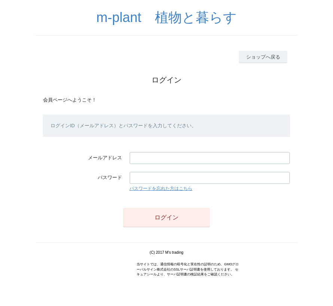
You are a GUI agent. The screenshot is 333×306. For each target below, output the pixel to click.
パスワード (110, 177)
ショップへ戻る (263, 57)
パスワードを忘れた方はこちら (160, 188)
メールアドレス (105, 157)
